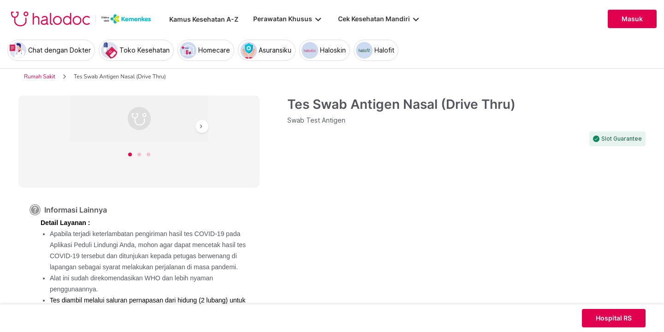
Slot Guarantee (621, 139)
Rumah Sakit (39, 76)
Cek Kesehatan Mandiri (379, 18)
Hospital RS (614, 318)
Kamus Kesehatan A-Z (203, 19)
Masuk (632, 19)
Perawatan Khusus (288, 18)
